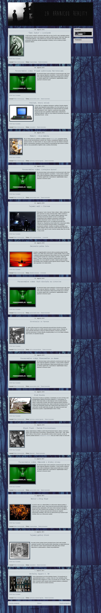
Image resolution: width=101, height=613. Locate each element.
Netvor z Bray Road (39, 499)
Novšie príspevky (14, 603)
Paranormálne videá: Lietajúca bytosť (39, 169)
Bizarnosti (32, 453)
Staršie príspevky (64, 603)
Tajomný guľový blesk (39, 535)
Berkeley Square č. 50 (39, 574)
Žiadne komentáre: (43, 62)
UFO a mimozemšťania (35, 237)
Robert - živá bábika (39, 136)
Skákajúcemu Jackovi (45, 435)
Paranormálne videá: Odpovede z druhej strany (39, 462)
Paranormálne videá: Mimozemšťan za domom (39, 358)
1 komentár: (45, 237)
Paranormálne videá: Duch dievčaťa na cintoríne (39, 282)
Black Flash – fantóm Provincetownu (39, 428)
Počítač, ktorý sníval (39, 103)
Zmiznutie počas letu (39, 246)
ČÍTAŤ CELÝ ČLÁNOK (14, 58)
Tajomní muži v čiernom (39, 206)
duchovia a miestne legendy (36, 160)
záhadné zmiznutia (34, 273)
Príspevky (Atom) (44, 608)
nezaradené (33, 127)
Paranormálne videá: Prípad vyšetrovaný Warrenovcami (39, 71)
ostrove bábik (54, 138)
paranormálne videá (34, 98)
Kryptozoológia (33, 62)
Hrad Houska (39, 395)
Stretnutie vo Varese (39, 321)
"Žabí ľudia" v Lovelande (39, 33)
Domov (39, 603)
